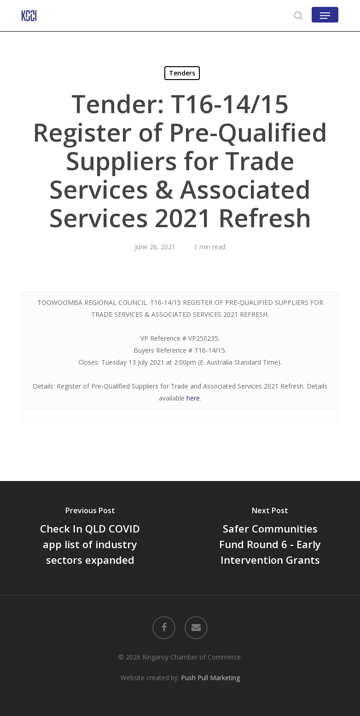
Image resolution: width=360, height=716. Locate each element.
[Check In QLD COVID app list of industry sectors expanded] (90, 538)
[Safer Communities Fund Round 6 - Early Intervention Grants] (270, 538)
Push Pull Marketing (210, 677)
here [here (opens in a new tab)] (193, 398)
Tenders (182, 73)
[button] (325, 15)
